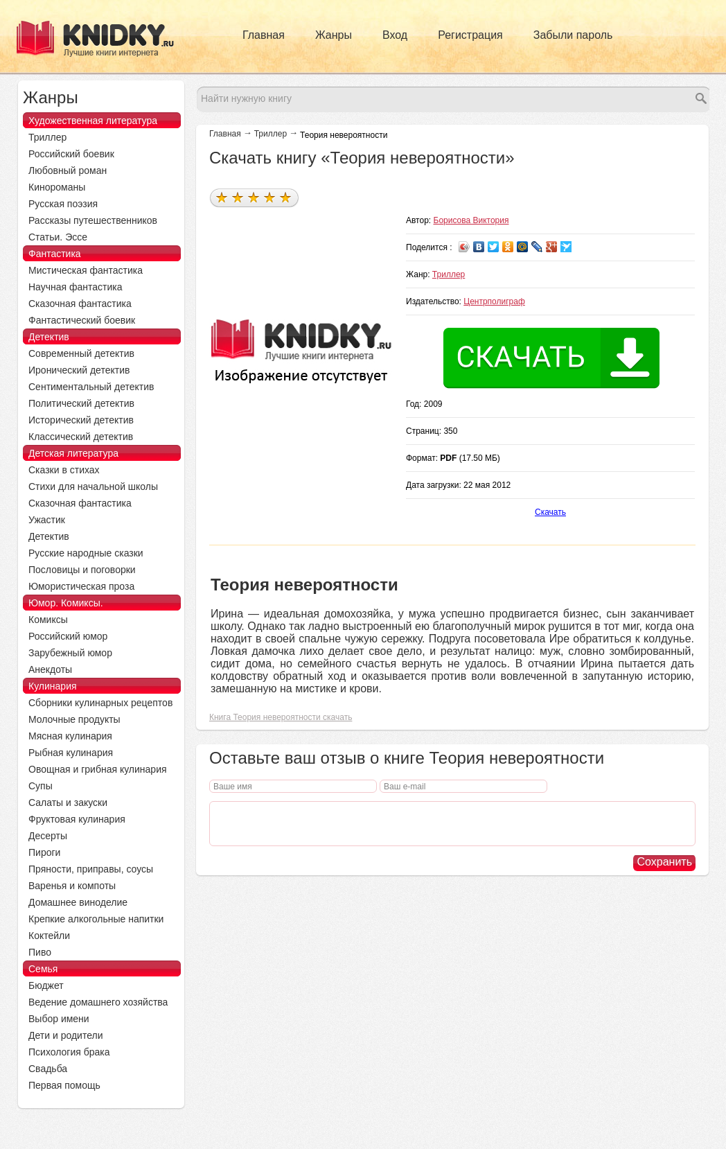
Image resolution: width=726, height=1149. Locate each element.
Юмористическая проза (81, 586)
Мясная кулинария (70, 736)
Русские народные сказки (85, 553)
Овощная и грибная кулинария (97, 769)
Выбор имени (58, 1018)
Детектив (48, 336)
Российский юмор (67, 636)
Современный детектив (81, 353)
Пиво (39, 952)
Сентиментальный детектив (91, 386)
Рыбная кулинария (70, 752)
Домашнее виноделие (77, 902)
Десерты (47, 835)
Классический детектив (80, 436)
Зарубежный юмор (70, 652)
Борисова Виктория (471, 220)
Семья (42, 968)
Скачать (550, 512)
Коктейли (49, 935)
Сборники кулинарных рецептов (100, 702)
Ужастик (46, 519)
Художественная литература (92, 120)
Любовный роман (67, 170)
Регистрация (470, 35)
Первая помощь (64, 1085)
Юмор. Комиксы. (65, 602)
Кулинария (52, 686)
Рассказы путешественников (92, 220)
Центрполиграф (494, 301)
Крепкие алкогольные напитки (95, 918)
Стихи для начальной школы (93, 486)
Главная (263, 35)
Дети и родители (65, 1035)
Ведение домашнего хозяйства (98, 1002)
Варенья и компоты (72, 885)
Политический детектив (81, 403)
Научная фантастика (75, 286)
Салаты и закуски (67, 802)
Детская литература (73, 453)
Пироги (44, 852)
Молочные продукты (74, 719)
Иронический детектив (79, 370)
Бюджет (46, 985)
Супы (40, 785)
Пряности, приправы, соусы (90, 869)
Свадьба (47, 1068)
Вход (394, 35)
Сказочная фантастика (80, 303)
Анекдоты (50, 669)
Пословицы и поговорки (82, 569)
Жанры (333, 35)
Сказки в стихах (64, 469)
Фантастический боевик (81, 320)
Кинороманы (56, 187)
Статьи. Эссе (57, 237)
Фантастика (54, 253)
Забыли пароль (573, 35)
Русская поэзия (63, 203)
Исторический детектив (81, 420)
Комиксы (48, 619)
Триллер (270, 134)
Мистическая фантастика (85, 270)
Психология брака (69, 1052)
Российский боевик (71, 153)
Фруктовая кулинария (76, 819)
